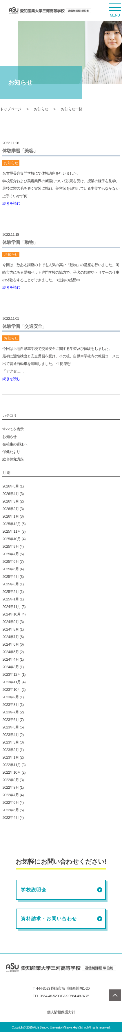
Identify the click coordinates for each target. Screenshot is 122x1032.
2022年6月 (10, 802)
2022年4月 (10, 817)
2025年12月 (11, 524)
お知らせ (41, 109)
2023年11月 (11, 682)
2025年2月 (10, 591)
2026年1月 (10, 516)
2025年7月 (10, 554)
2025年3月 (10, 584)
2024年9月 (10, 622)
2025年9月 (10, 546)
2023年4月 (10, 735)
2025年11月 (11, 531)
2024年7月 (10, 637)
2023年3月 (10, 742)
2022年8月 (10, 787)
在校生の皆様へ (14, 444)
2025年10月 (11, 539)
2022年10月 (11, 772)
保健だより (11, 452)
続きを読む (11, 203)
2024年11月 (11, 606)
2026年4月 (10, 494)
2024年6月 (10, 644)
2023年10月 (11, 689)
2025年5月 (10, 569)
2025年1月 (10, 599)
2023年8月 (10, 704)
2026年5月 (10, 486)
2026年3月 (10, 501)
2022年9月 (10, 780)
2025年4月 (10, 576)
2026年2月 (10, 509)
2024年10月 (11, 614)
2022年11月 (11, 765)
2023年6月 (10, 719)
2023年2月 (10, 750)
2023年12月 (11, 674)
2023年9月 (10, 697)
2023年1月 (10, 757)
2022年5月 (10, 810)
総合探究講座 (12, 459)
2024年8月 (10, 629)
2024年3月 (10, 667)
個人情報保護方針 (61, 1012)
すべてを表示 (12, 429)
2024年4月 (10, 659)
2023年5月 (10, 727)
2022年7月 (10, 795)
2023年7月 (10, 712)
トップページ (10, 109)
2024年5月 (10, 652)
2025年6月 (10, 561)
